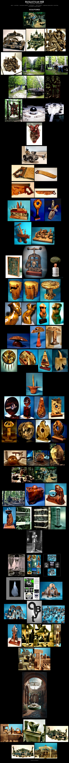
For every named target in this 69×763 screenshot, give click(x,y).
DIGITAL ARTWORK (39, 5)
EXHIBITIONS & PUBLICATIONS (48, 5)
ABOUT (12, 5)
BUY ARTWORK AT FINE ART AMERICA (35, 6)
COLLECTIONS (56, 5)
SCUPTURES (16, 5)
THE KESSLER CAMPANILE (24, 5)
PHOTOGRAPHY (31, 5)
